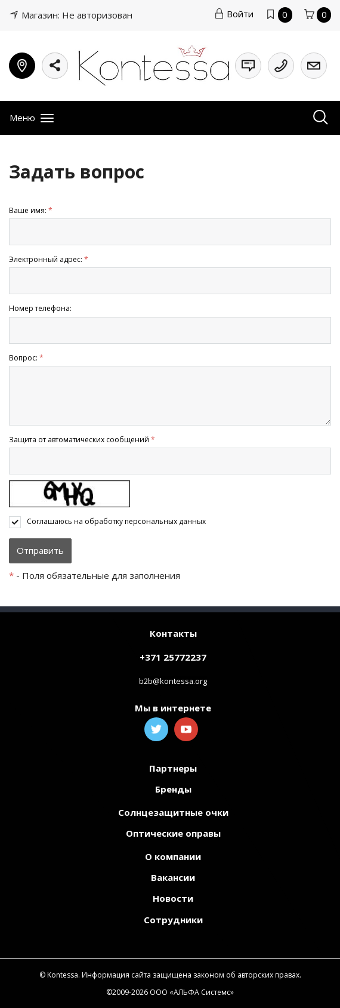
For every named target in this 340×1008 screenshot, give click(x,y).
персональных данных (165, 521)
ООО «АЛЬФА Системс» (192, 992)
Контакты (173, 633)
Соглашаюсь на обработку (116, 521)
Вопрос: (26, 358)
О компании (173, 856)
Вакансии (173, 877)
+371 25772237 (173, 657)
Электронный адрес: (48, 259)
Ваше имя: (30, 210)
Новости (173, 898)
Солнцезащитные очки (173, 812)
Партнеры (173, 768)
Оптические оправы (173, 833)
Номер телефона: (40, 308)
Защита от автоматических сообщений (82, 439)
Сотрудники (173, 920)
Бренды (173, 789)
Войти (234, 14)
